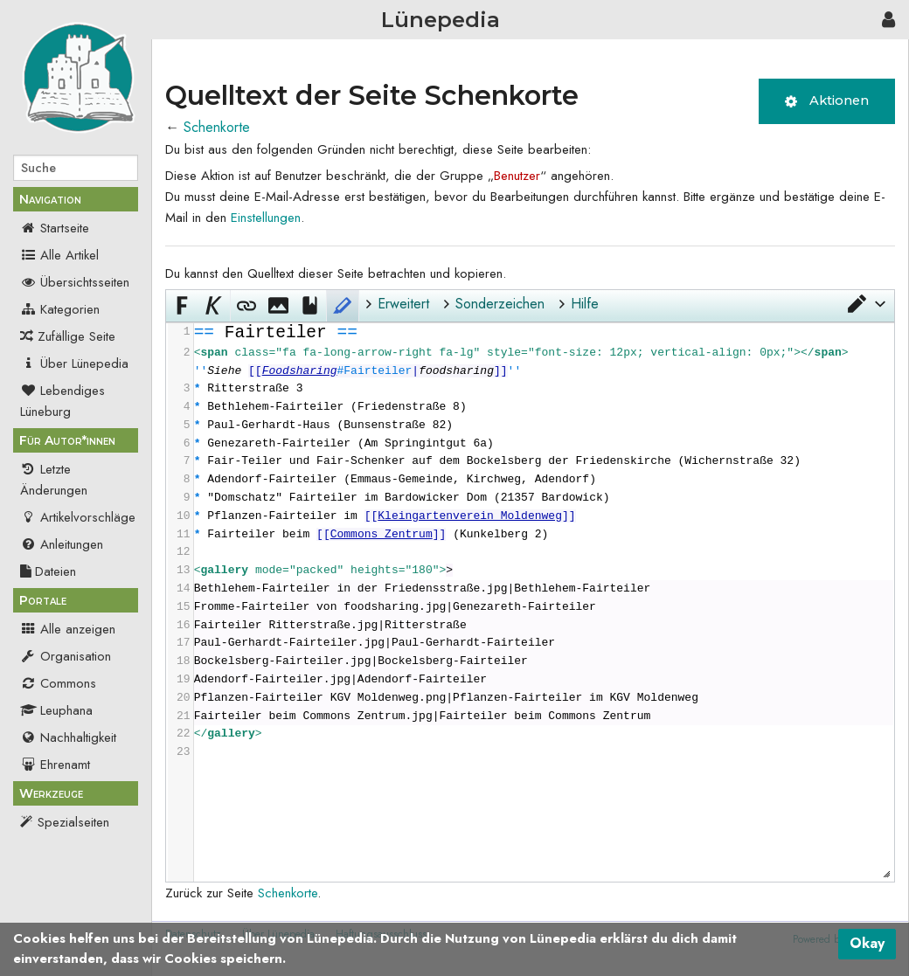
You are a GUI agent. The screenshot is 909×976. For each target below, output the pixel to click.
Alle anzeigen (67, 629)
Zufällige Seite (76, 336)
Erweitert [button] (403, 304)
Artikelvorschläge (77, 517)
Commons (58, 683)
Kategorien (60, 309)
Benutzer (517, 175)
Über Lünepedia (74, 363)
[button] (865, 304)
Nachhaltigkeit (68, 737)
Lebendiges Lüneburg (62, 401)
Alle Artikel (59, 255)
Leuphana (56, 710)
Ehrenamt (55, 764)
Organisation (65, 656)
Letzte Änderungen (53, 480)
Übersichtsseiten (74, 282)
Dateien (48, 571)
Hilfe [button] (585, 304)
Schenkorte (217, 127)
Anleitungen (61, 544)
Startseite (54, 228)
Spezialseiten (73, 822)
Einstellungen (266, 217)
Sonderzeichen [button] (500, 304)
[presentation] (543, 542)
